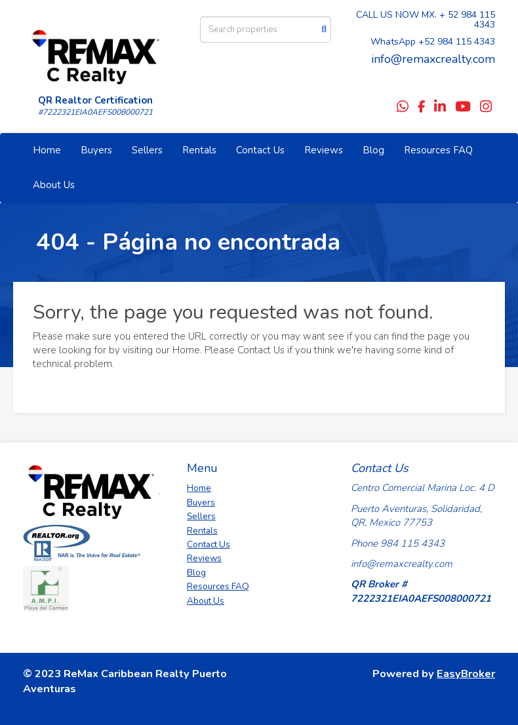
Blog (373, 150)
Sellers (147, 150)
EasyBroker (466, 673)
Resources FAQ (438, 150)
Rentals (199, 150)
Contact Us (260, 150)
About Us (54, 184)
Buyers (96, 150)
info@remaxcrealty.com (433, 59)
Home (47, 150)
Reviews (323, 150)
